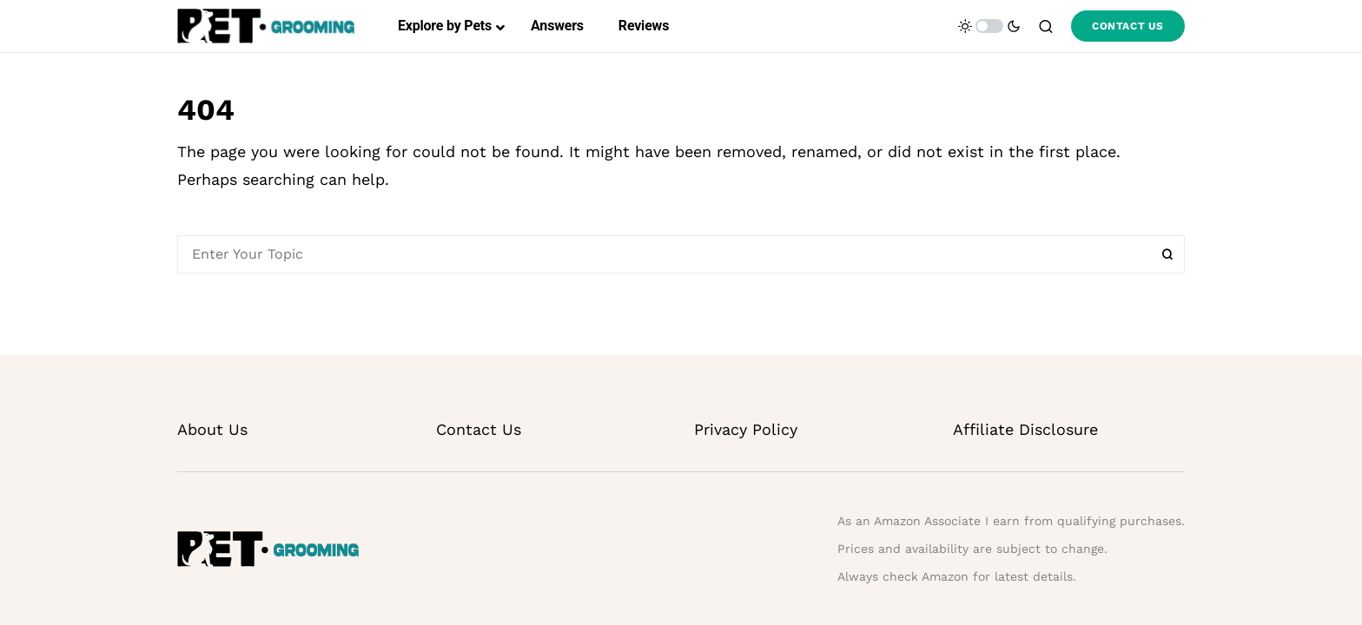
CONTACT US (1128, 26)
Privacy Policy (745, 429)
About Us (212, 429)
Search (1167, 254)
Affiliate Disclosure (1025, 429)
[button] (989, 26)
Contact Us (478, 429)
